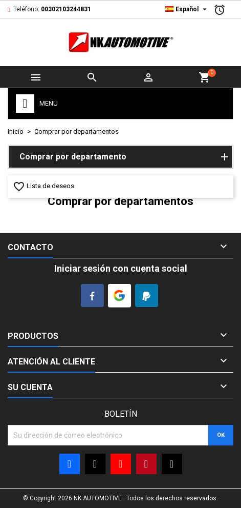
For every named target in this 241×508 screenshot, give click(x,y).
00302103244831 (66, 9)
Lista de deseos (43, 186)
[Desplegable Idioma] (187, 9)
